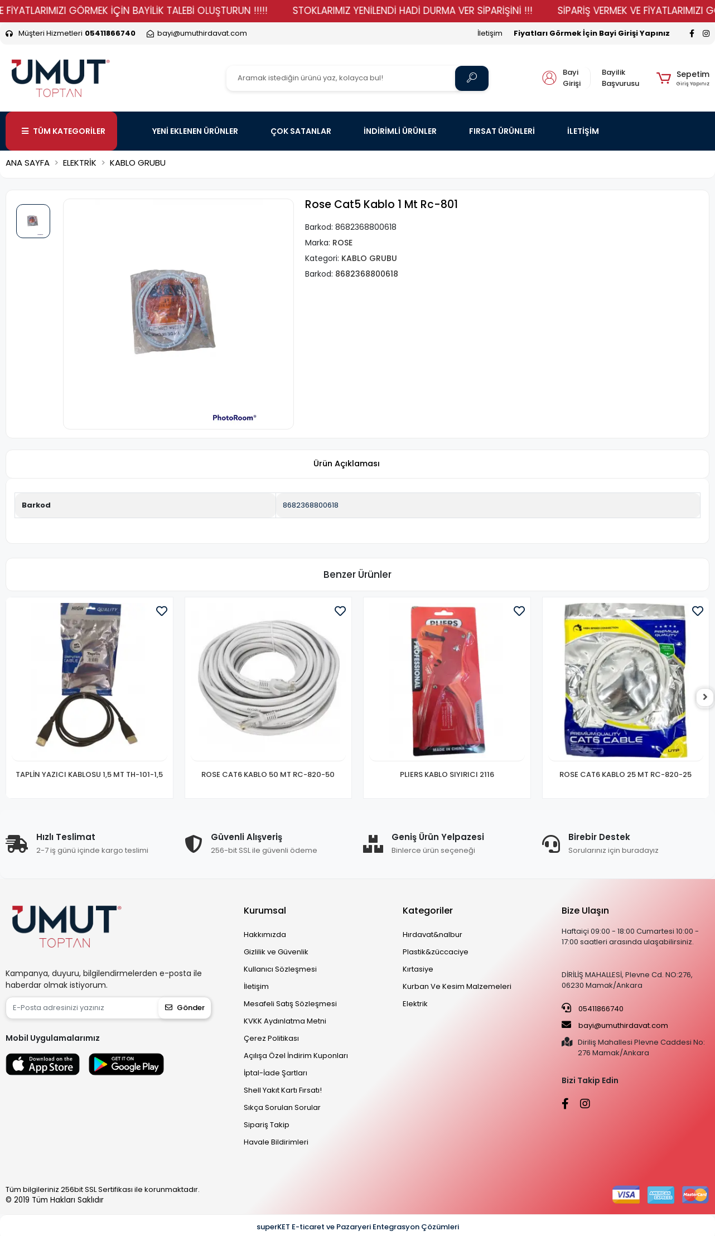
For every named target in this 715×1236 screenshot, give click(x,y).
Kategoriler (428, 910)
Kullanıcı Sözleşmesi (280, 969)
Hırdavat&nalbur (432, 934)
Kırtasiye (418, 969)
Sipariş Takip (266, 1124)
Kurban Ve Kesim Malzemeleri (457, 986)
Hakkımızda (265, 934)
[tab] (346, 464)
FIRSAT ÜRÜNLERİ (502, 131)
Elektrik (415, 1003)
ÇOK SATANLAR (300, 131)
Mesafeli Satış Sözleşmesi (290, 1003)
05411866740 (593, 1008)
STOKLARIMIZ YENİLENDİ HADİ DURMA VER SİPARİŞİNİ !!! (436, 10)
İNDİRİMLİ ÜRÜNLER (400, 131)
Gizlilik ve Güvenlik (276, 952)
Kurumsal (265, 910)
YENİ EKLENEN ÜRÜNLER (195, 131)
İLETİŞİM (583, 131)
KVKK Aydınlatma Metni (285, 1021)
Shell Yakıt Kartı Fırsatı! (283, 1090)
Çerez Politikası (271, 1038)
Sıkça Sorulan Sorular (282, 1107)
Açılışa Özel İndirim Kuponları (296, 1055)
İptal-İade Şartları (275, 1073)
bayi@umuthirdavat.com (615, 1025)
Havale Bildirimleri (276, 1142)
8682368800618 (311, 505)
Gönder (185, 1007)
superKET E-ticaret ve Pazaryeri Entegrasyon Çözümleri (358, 1226)
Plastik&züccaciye (435, 952)
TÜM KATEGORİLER (63, 131)
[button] (682, 78)
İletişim (490, 33)
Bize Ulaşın (585, 910)
